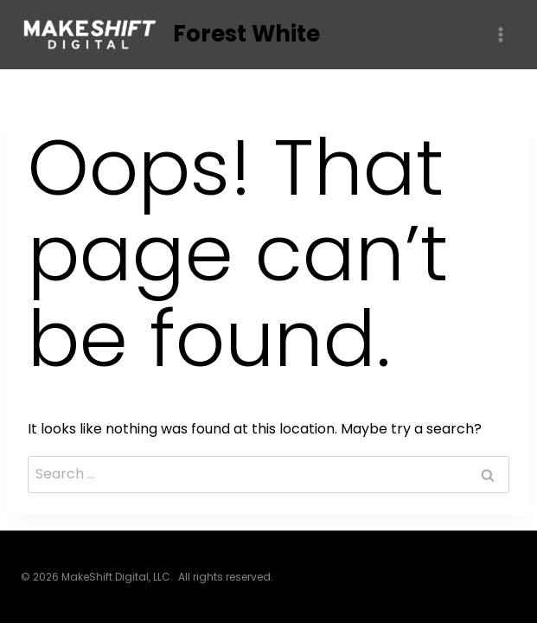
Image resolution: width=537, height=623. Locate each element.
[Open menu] (500, 34)
